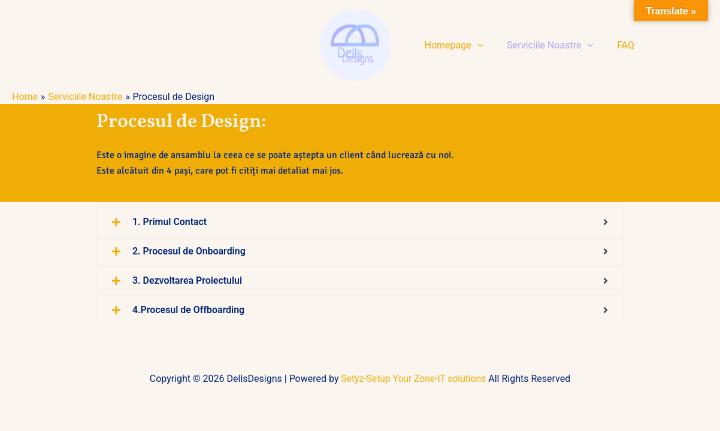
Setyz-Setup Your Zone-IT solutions (414, 378)
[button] (475, 45)
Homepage (451, 45)
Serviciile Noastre (543, 45)
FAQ (613, 45)
